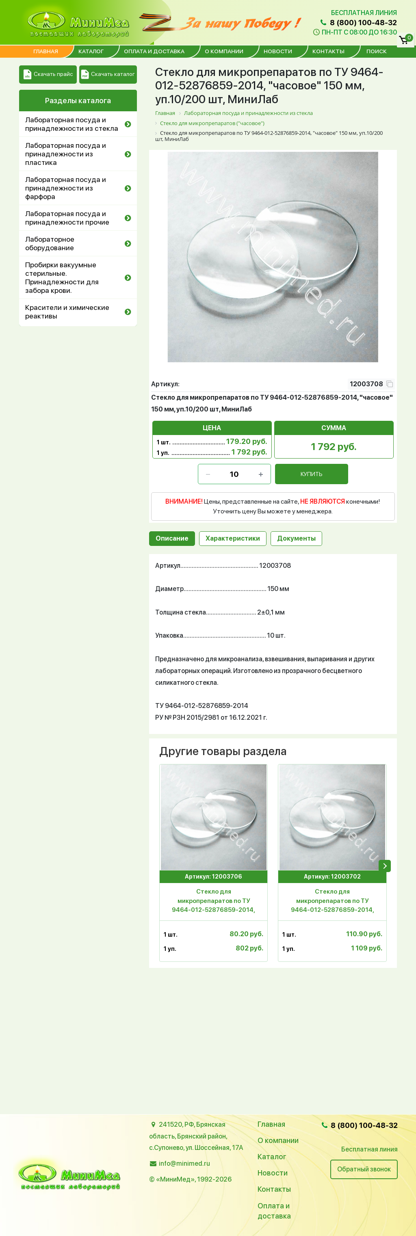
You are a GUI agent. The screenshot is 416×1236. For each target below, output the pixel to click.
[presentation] (385, 866)
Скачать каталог (108, 74)
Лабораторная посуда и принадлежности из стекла (71, 123)
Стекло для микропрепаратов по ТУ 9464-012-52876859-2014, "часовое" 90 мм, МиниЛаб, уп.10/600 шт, (332, 902)
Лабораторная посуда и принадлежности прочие (67, 217)
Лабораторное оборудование (49, 243)
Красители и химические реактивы (67, 311)
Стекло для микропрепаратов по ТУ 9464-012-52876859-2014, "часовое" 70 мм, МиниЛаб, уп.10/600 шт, (213, 902)
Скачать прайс (48, 74)
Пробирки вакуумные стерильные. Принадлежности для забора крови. (62, 277)
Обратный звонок (364, 1169)
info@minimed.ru (184, 1163)
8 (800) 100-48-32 (358, 22)
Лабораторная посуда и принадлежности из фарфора (65, 188)
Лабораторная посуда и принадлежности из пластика (65, 154)
